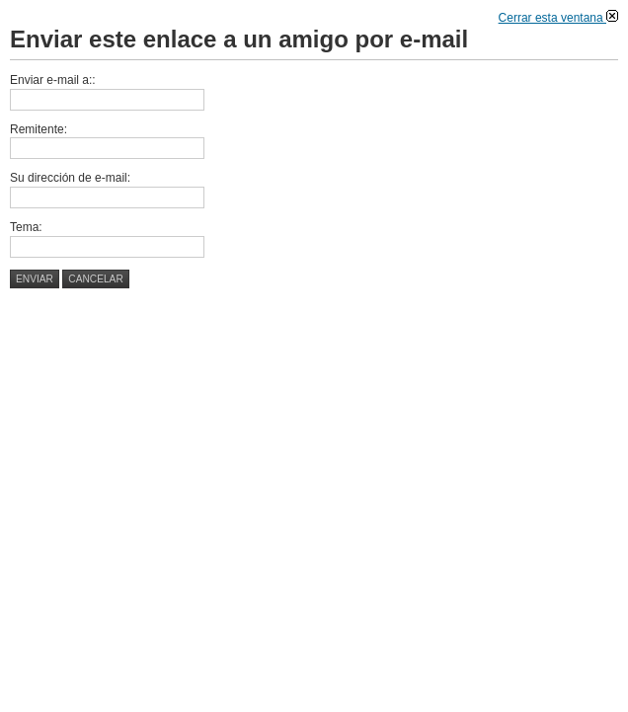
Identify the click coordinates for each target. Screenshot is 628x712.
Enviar (34, 279)
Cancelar (95, 279)
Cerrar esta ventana (558, 18)
